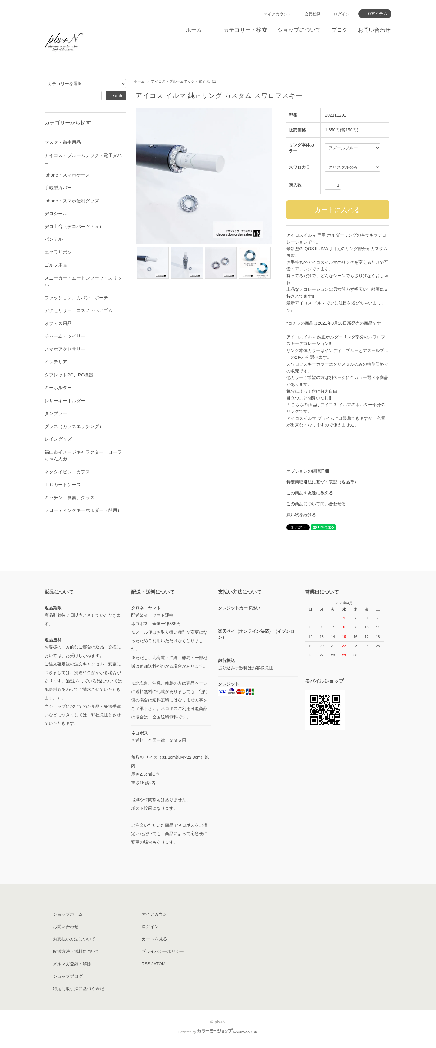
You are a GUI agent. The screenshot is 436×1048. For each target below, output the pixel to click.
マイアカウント (277, 14)
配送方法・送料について (76, 951)
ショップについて (299, 30)
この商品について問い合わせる (316, 503)
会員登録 (312, 14)
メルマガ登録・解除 (72, 963)
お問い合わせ (374, 30)
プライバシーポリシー (163, 951)
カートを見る (154, 939)
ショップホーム (68, 914)
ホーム (194, 30)
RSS (146, 963)
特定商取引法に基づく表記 (78, 988)
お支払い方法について (74, 939)
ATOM (159, 963)
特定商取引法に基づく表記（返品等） (322, 481)
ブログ (339, 30)
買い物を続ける (301, 514)
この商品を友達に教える (309, 492)
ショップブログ (68, 976)
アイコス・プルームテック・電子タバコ (183, 81)
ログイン (341, 14)
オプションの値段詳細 (307, 471)
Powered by (218, 1032)
